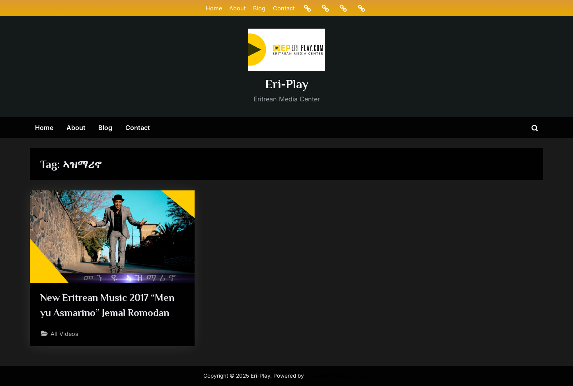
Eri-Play (286, 84)
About (237, 8)
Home (214, 8)
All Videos (64, 333)
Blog (259, 8)
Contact (284, 8)
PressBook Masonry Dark (338, 375)
